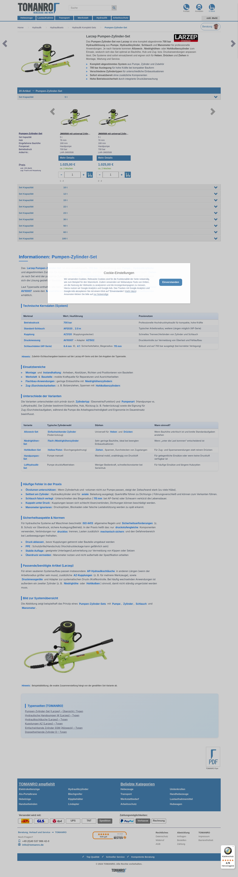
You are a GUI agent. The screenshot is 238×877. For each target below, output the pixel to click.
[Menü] (233, 847)
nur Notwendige (100, 294)
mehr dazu (131, 291)
